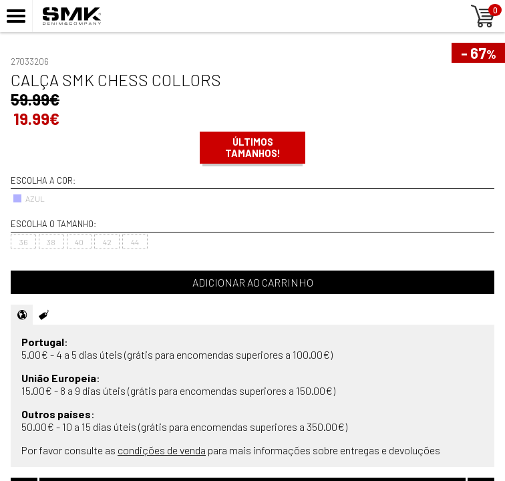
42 (107, 242)
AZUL (29, 198)
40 (79, 242)
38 (51, 242)
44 (135, 242)
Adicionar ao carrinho (252, 282)
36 (23, 242)
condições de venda (162, 450)
